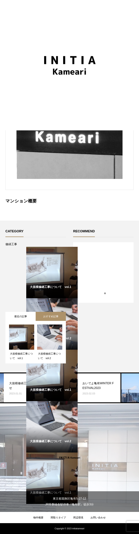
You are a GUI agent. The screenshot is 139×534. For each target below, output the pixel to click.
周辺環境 (78, 517)
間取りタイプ (58, 517)
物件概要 (38, 517)
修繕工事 (11, 244)
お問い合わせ (98, 517)
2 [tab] (105, 293)
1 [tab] (102, 293)
